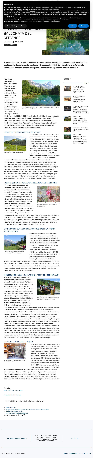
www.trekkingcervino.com (13, 390)
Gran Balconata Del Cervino (19, 409)
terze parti (32, 11)
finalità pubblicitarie (15, 14)
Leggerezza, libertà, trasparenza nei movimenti (79, 101)
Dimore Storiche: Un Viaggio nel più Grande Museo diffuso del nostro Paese (80, 121)
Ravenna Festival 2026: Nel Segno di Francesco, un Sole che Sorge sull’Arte (81, 111)
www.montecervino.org (12, 395)
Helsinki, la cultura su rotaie (14, 411)
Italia (6, 44)
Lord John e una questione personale (17, 413)
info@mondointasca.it (17, 438)
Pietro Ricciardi (8, 42)
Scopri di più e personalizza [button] (15, 26)
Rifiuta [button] (73, 26)
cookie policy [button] (54, 9)
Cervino (8, 409)
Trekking (46, 409)
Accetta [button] (83, 26)
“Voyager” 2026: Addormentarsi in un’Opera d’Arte (78, 91)
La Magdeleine (32, 409)
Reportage (13, 44)
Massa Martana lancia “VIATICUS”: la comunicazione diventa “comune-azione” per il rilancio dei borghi (80, 140)
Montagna (40, 409)
